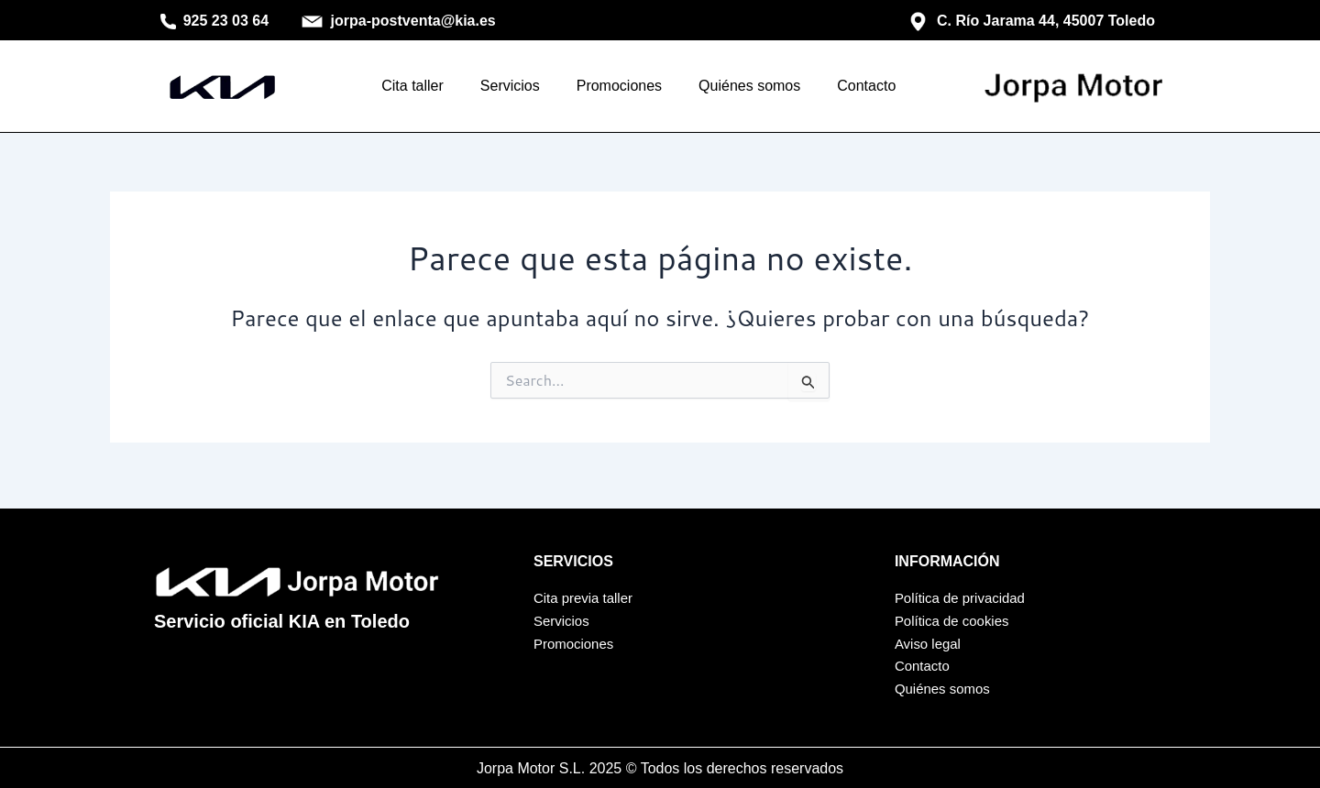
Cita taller (412, 85)
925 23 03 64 (215, 20)
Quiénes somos (749, 85)
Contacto (866, 85)
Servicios (510, 85)
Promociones (619, 85)
